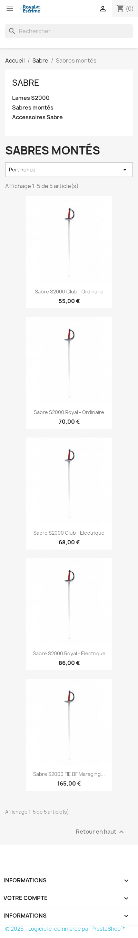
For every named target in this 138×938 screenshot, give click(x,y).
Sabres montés (32, 107)
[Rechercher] (69, 31)
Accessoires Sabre (37, 117)
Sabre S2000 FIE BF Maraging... (69, 774)
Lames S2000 (31, 98)
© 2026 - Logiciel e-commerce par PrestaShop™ (65, 928)
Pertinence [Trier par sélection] (69, 170)
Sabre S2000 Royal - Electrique (69, 653)
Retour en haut (101, 832)
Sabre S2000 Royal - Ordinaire (69, 412)
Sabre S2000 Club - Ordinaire (69, 291)
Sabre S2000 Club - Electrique (69, 532)
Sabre (25, 82)
